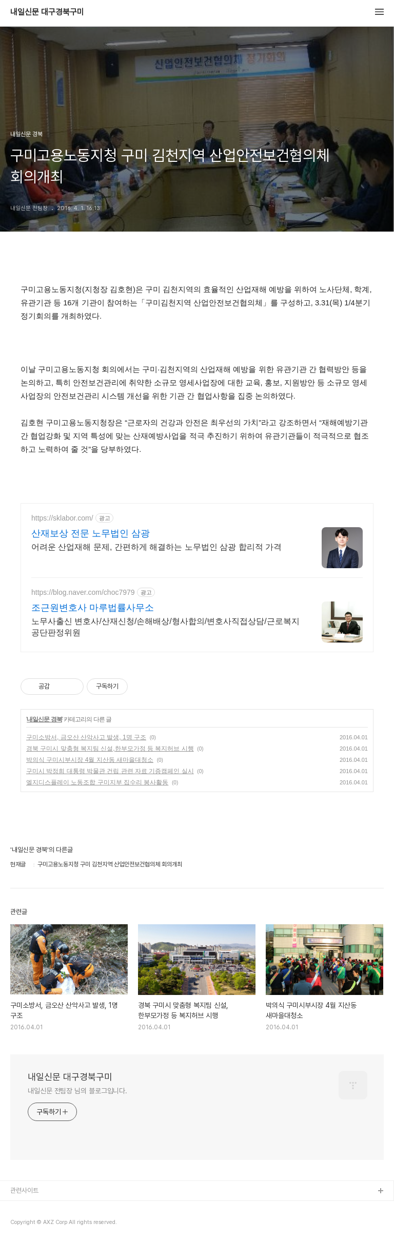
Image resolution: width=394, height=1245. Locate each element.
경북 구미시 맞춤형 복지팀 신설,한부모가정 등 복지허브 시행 (110, 748)
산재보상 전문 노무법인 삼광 (90, 533)
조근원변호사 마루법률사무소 (92, 608)
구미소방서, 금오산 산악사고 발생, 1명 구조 (86, 737)
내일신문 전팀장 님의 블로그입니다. (77, 1091)
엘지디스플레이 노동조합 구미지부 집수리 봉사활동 (97, 782)
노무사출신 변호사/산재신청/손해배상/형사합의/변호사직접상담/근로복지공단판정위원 (165, 627)
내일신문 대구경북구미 (47, 12)
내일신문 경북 (44, 719)
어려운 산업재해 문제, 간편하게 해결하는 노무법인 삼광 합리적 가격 (156, 547)
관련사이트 (24, 1190)
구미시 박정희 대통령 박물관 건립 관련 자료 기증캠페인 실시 (110, 771)
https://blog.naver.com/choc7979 (83, 592)
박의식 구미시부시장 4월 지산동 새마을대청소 (89, 759)
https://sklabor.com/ (62, 518)
